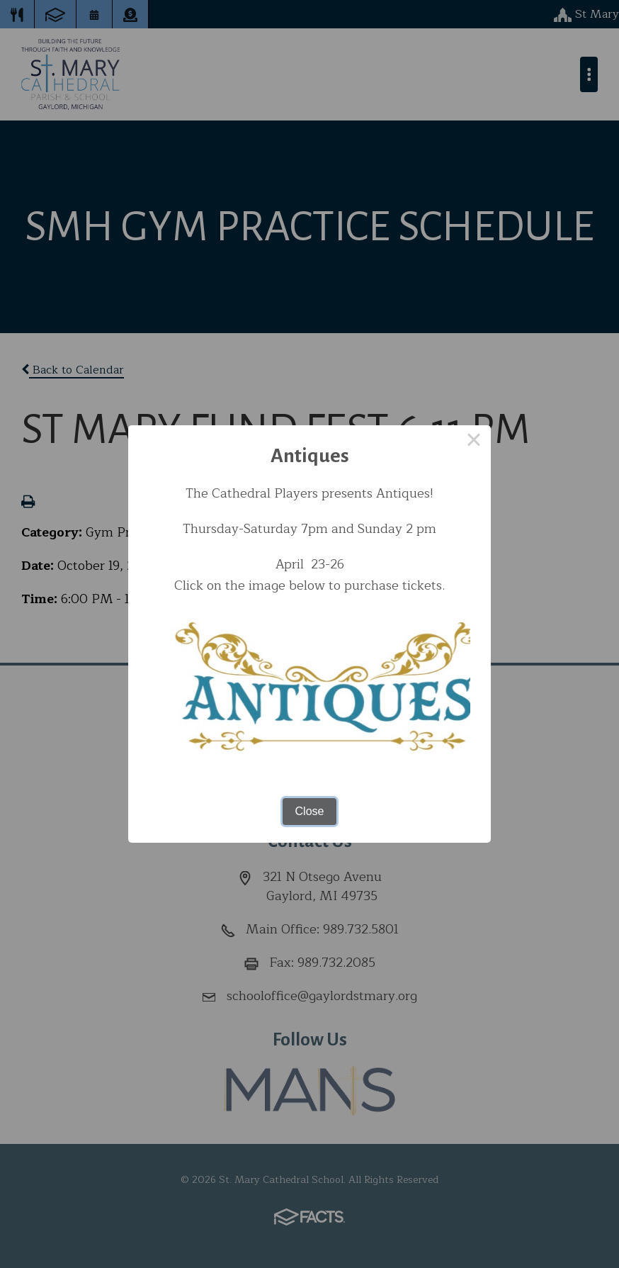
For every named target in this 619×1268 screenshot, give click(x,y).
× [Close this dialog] (473, 442)
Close (309, 811)
